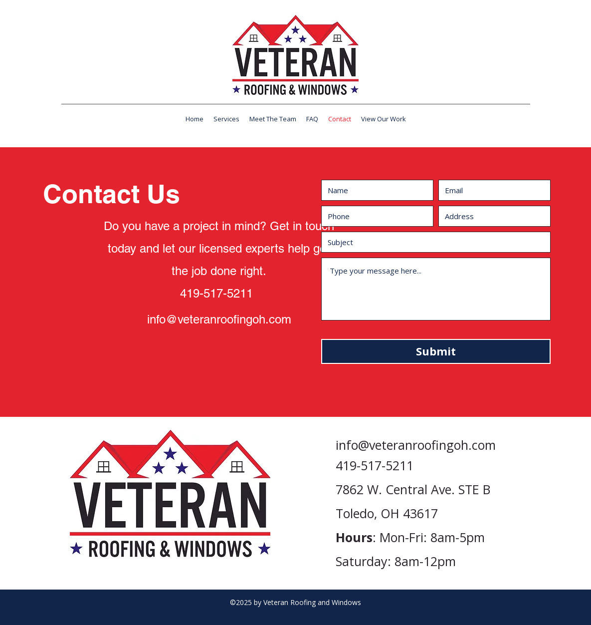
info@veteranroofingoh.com (219, 319)
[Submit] (436, 351)
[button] (226, 119)
